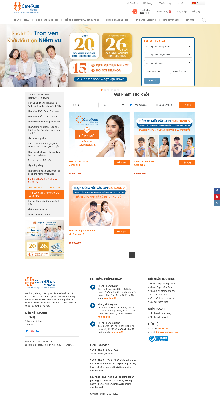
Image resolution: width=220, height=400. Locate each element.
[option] (110, 55)
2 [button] (105, 90)
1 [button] (102, 90)
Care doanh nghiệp (117, 20)
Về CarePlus (132, 3)
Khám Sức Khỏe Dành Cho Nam (43, 111)
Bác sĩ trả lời (171, 20)
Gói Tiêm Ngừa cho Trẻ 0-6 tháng (45, 187)
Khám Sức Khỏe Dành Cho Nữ (42, 116)
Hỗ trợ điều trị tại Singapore (82, 20)
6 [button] (118, 90)
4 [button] (112, 90)
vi (196, 3)
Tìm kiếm (187, 105)
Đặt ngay (121, 162)
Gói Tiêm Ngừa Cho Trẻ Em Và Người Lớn (42, 180)
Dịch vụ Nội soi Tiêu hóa (39, 160)
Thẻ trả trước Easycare (39, 214)
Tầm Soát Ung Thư (37, 138)
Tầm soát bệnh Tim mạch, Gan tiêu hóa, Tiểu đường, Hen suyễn (44, 145)
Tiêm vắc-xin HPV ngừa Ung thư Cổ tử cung (44, 194)
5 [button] (115, 90)
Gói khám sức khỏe (47, 20)
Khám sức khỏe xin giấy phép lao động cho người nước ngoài (44, 172)
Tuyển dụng (165, 3)
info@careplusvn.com (167, 332)
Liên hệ (179, 3)
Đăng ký (196, 11)
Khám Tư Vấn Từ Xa (37, 209)
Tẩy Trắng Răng (35, 165)
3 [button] (108, 90)
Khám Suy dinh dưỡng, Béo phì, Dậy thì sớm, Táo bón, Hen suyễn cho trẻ (44, 130)
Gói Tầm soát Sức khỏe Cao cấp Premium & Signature (43, 96)
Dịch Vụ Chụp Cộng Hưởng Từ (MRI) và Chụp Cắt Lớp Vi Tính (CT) (44, 104)
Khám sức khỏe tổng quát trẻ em (44, 121)
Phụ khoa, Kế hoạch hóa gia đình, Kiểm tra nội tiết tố (44, 153)
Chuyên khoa (21, 20)
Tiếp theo (152, 80)
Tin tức (190, 20)
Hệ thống (147, 3)
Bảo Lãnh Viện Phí (146, 20)
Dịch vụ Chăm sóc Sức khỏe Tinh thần (43, 202)
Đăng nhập (181, 11)
